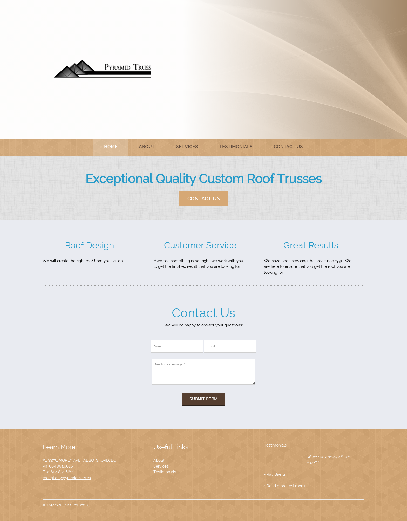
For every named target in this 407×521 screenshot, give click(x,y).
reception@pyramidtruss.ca (67, 478)
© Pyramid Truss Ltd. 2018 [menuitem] (65, 505)
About (158, 460)
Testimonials (164, 472)
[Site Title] (103, 68)
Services (160, 466)
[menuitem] (110, 147)
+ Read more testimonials (286, 486)
